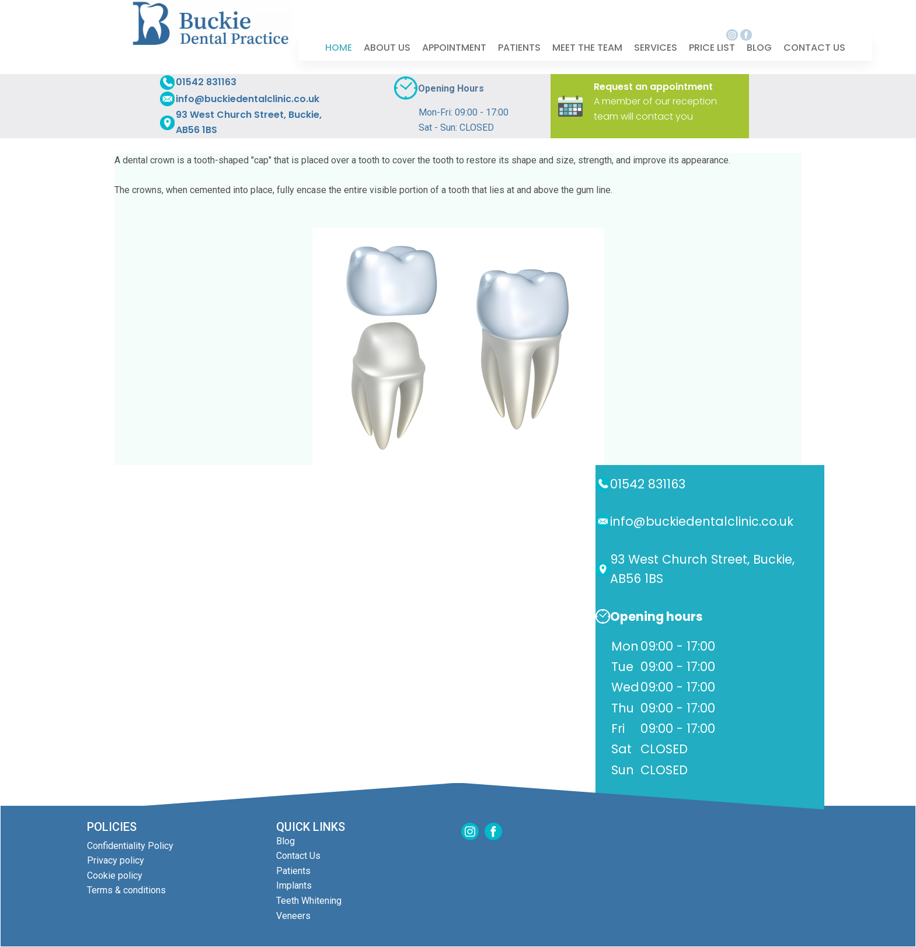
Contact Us (298, 855)
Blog (759, 47)
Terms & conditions (126, 890)
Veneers (293, 915)
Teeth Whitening (309, 900)
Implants (294, 885)
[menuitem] (338, 47)
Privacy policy (115, 860)
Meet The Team (587, 47)
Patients (519, 47)
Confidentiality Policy (130, 845)
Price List (712, 47)
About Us (387, 47)
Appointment (454, 47)
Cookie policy (114, 875)
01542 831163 (206, 82)
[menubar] (585, 47)
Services (655, 47)
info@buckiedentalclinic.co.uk (247, 99)
